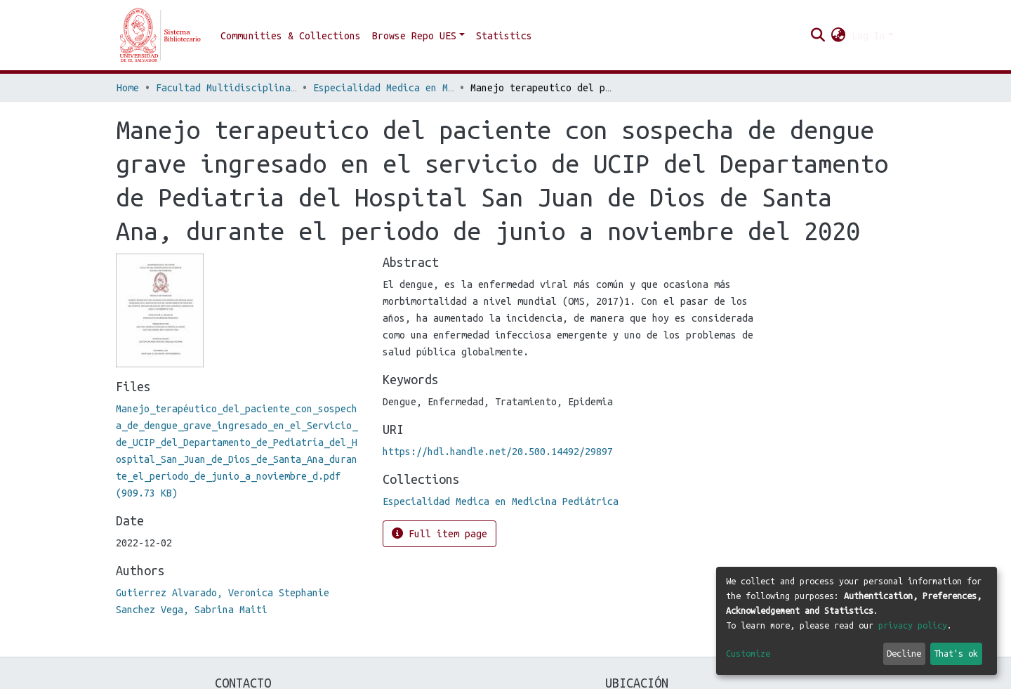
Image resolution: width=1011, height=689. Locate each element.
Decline (904, 653)
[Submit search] (818, 35)
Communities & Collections (290, 35)
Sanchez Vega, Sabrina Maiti (191, 609)
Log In (868, 35)
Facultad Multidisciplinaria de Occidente (226, 87)
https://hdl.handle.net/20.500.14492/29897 (498, 451)
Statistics (504, 35)
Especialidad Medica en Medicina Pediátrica (383, 87)
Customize (748, 653)
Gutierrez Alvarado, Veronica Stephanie (222, 592)
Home (128, 87)
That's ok (956, 653)
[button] (838, 35)
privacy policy (912, 625)
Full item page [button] (439, 533)
